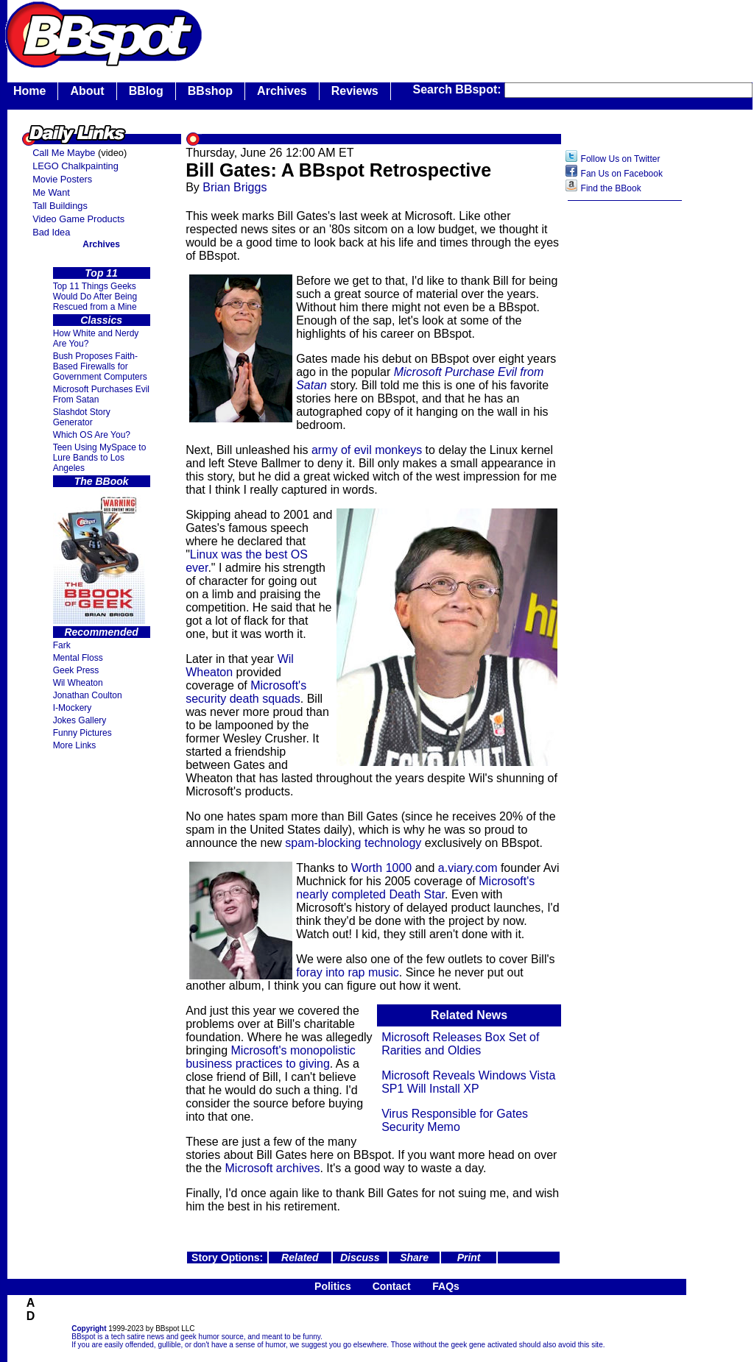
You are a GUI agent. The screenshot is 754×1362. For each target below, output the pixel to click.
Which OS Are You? (91, 435)
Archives (282, 91)
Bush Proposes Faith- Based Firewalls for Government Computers (100, 366)
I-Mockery (72, 708)
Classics (101, 320)
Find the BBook (611, 188)
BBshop (210, 91)
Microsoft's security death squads (246, 692)
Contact (392, 1286)
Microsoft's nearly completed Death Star (415, 888)
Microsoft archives (272, 1168)
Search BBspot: (458, 89)
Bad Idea (51, 232)
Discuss (360, 1257)
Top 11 (101, 273)
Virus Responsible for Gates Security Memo (454, 1120)
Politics (332, 1286)
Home (29, 91)
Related (300, 1257)
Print (469, 1257)
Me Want (51, 192)
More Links (74, 745)
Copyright (88, 1328)
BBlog (146, 91)
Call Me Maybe (63, 152)
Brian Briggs (234, 187)
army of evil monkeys (366, 450)
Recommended (101, 632)
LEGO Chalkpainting (75, 165)
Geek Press (76, 670)
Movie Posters (62, 179)
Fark (62, 645)
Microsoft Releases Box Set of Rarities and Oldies (460, 1044)
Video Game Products (78, 218)
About (87, 91)
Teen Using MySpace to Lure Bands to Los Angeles (100, 457)
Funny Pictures (82, 733)
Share (414, 1257)
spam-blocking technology (353, 843)
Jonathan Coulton (87, 695)
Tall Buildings (60, 205)
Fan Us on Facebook (622, 174)
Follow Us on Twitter (620, 159)
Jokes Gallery (80, 720)
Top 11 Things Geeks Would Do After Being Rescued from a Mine (95, 296)
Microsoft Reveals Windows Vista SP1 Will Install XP (468, 1082)
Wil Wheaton (78, 683)
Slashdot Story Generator (81, 417)
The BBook (101, 481)
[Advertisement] (625, 441)
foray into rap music (347, 972)
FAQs (445, 1286)
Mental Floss (78, 658)
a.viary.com (468, 868)
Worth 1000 (381, 868)
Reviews (354, 91)
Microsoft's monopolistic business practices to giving (271, 1057)
